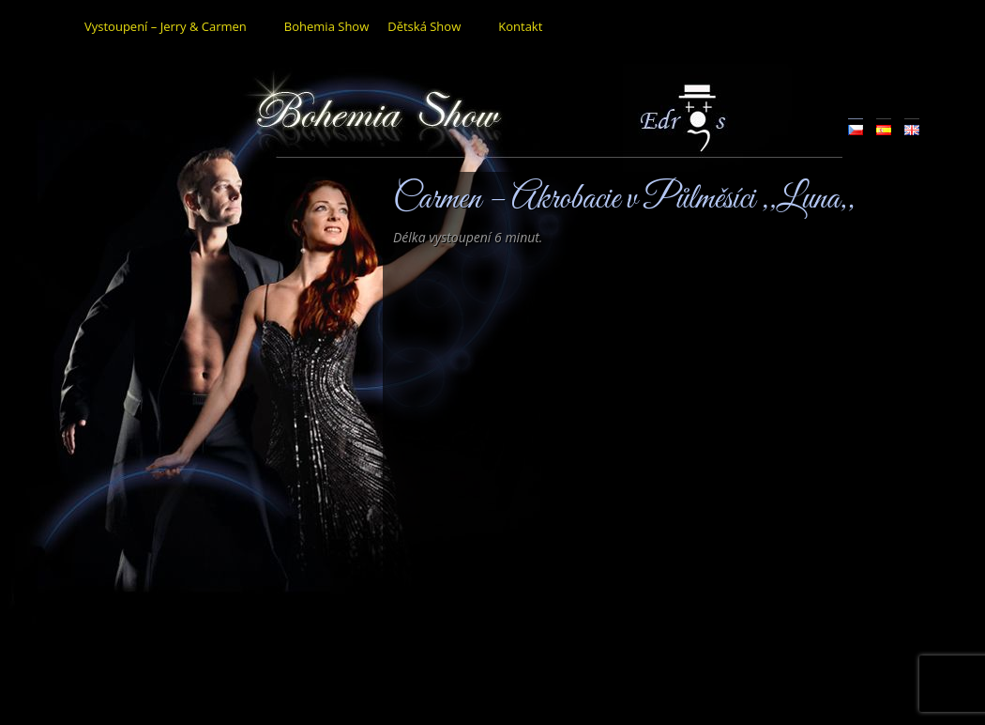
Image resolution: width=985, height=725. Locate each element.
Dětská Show (424, 26)
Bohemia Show (326, 26)
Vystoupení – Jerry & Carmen (165, 26)
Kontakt (520, 26)
